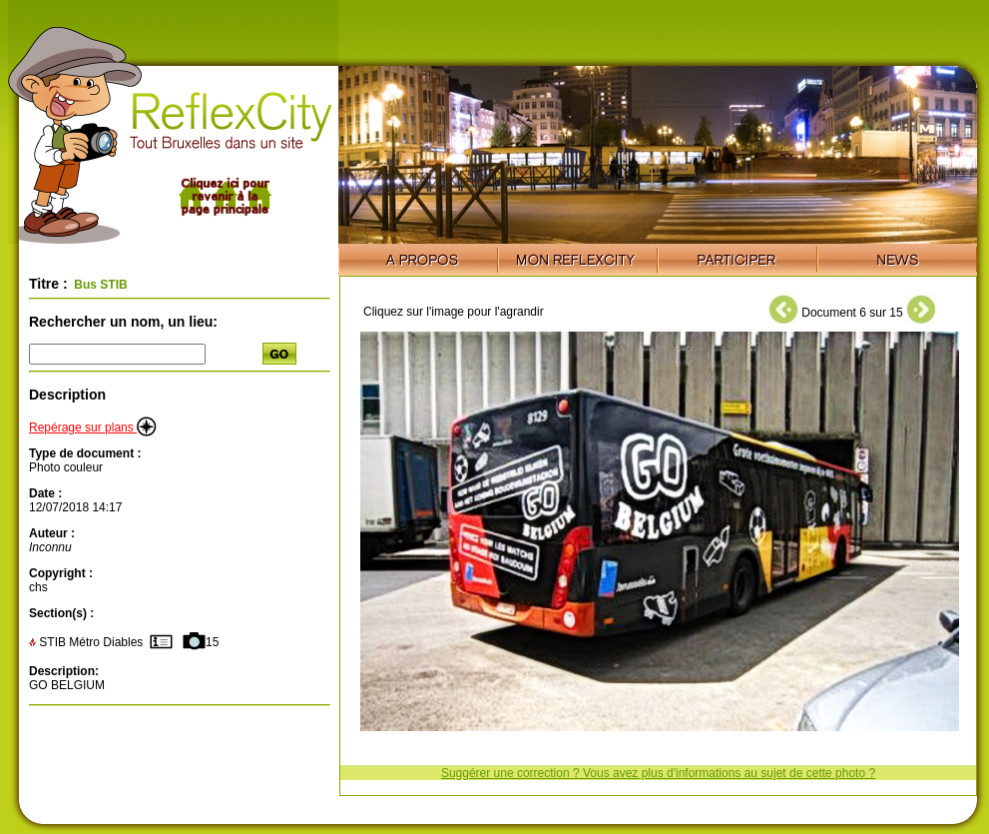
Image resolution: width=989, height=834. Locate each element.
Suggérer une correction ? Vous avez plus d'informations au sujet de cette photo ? (658, 773)
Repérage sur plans (93, 427)
